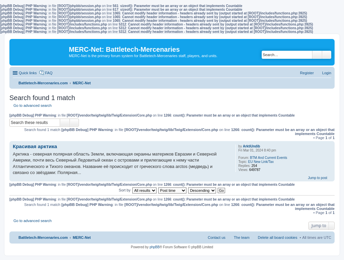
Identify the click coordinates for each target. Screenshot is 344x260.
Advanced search (326, 55)
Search (317, 55)
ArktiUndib (251, 146)
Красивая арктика (35, 146)
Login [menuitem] (326, 73)
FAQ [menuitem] (48, 73)
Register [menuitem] (307, 73)
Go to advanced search (32, 105)
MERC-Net (82, 237)
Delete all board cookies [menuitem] (277, 237)
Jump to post (317, 178)
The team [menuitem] (241, 237)
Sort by (125, 190)
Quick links (28, 73)
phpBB (154, 247)
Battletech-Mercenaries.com (43, 237)
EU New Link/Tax (261, 162)
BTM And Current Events (268, 158)
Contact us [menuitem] (216, 237)
